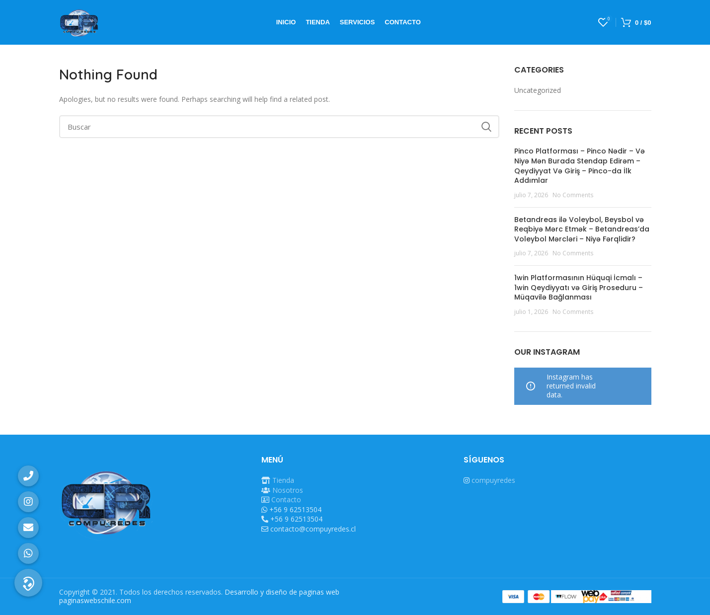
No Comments (572, 195)
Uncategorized (537, 90)
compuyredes (493, 480)
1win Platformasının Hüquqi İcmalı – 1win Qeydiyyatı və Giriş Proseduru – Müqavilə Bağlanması (578, 287)
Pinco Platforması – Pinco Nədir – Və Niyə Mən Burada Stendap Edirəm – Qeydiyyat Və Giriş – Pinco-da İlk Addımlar (579, 165)
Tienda (283, 480)
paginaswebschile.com (95, 600)
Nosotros (287, 490)
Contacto (286, 499)
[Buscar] (279, 126)
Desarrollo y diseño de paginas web (282, 592)
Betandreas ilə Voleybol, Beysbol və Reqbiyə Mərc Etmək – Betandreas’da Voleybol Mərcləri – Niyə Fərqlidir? (581, 229)
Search (485, 126)
